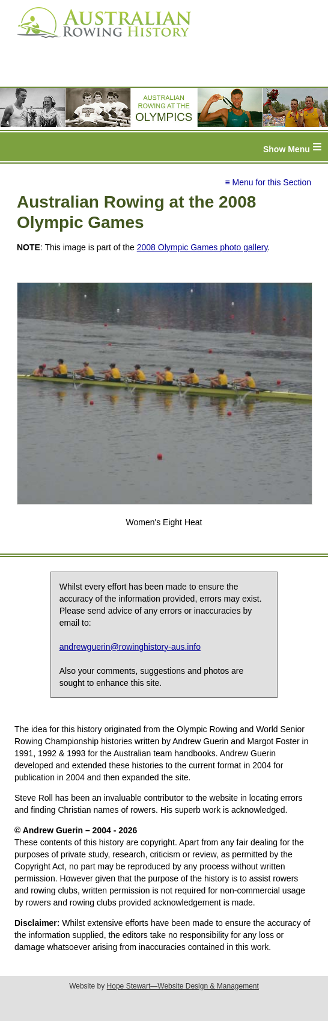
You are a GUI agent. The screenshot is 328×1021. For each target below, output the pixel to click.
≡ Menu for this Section (268, 182)
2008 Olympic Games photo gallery (202, 247)
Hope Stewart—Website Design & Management (183, 986)
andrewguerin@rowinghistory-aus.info (130, 647)
